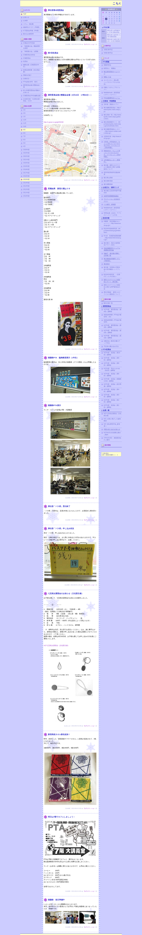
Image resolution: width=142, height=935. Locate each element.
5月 (24, 143)
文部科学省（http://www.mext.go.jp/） (112, 137)
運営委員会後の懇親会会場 (31, 86)
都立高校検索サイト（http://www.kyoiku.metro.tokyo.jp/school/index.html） (112, 124)
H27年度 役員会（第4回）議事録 (111, 390)
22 (109, 21)
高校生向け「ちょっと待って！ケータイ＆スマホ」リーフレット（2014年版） (112, 153)
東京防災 (107, 264)
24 (114, 21)
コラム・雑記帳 (28, 24)
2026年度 (26, 150)
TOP (24, 14)
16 (111, 19)
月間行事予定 (108, 50)
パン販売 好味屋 (110, 204)
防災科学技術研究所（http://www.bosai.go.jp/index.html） (112, 230)
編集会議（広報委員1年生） (31, 66)
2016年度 (26, 176)
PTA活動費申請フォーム (112, 98)
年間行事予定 (108, 53)
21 (106, 21)
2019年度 (26, 166)
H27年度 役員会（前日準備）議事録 (112, 385)
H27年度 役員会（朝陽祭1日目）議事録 (112, 380)
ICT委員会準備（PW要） (31, 30)
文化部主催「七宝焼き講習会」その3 (31, 100)
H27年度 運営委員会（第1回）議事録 (112, 337)
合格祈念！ (27, 78)
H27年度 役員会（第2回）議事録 (111, 401)
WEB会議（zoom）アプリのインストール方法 (112, 214)
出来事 (25, 21)
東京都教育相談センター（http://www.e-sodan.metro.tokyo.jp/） (112, 131)
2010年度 (26, 196)
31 (114, 23)
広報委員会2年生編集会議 (31, 95)
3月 (24, 110)
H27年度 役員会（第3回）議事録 (111, 396)
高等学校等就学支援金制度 (112, 173)
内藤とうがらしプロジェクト (112, 88)
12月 (24, 120)
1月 (24, 116)
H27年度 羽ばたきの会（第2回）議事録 (112, 369)
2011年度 (26, 192)
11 (116, 16)
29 (109, 23)
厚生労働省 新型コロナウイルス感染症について (112, 293)
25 (116, 21)
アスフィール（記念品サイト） (112, 200)
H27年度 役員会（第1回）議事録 (111, 406)
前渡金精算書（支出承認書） (31, 71)
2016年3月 (111, 9)
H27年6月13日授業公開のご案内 (112, 434)
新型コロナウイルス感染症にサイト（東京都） (112, 281)
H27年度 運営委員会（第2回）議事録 (112, 331)
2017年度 (26, 173)
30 (111, 23)
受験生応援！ (27, 75)
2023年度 (26, 153)
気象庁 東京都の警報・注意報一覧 (112, 254)
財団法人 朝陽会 (110, 68)
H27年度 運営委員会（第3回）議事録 (112, 326)
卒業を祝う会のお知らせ (112, 429)
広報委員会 (27, 58)
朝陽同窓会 (107, 65)
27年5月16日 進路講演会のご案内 (112, 439)
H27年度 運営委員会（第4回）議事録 (112, 310)
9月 (24, 130)
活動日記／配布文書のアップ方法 (112, 342)
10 (114, 16)
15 (109, 19)
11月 (24, 123)
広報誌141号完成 (29, 43)
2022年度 (26, 156)
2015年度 (26, 179)
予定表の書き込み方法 (111, 346)
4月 (24, 146)
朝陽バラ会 (107, 77)
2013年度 (26, 186)
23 (111, 21)
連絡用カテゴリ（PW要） (31, 27)
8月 (24, 133)
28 (106, 23)
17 (114, 19)
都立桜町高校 (108, 181)
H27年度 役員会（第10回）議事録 (112, 354)
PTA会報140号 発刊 (30, 82)
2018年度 (26, 169)
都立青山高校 (108, 178)
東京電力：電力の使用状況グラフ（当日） (112, 244)
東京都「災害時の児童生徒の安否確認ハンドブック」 (112, 269)
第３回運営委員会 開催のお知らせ (31, 91)
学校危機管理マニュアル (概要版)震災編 (112, 249)
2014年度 (26, 183)
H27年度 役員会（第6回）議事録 (111, 375)
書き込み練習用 (28, 34)
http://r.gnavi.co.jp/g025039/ (54, 122)
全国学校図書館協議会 (111, 196)
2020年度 (26, 163)
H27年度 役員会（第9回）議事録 (111, 359)
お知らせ (26, 17)
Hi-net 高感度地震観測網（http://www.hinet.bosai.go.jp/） (112, 238)
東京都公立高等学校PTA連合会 (112, 192)
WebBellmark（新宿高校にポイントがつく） (112, 93)
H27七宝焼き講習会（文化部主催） (56, 645)
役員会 (25, 61)
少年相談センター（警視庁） (112, 161)
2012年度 (26, 189)
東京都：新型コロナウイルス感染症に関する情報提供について (112, 167)
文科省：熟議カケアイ (111, 104)
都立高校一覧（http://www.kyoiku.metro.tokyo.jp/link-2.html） (112, 117)
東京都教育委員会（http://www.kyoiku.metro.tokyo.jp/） (112, 109)
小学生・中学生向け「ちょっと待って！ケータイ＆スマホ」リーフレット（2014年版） (112, 144)
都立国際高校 (108, 184)
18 (116, 19)
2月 (24, 113)
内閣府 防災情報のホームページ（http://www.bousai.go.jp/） (112, 223)
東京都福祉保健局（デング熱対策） (112, 260)
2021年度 (26, 159)
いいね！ (92, 44)
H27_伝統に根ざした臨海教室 (112, 420)
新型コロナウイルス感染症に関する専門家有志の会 (112, 287)
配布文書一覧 (108, 303)
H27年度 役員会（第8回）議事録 (111, 364)
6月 (24, 140)
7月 (24, 136)
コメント (87, 44)
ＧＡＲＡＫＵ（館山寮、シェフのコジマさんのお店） (112, 82)
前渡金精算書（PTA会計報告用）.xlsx (112, 316)
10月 (24, 126)
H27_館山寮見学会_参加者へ (112, 425)
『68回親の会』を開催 (30, 51)
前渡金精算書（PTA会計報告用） (112, 321)
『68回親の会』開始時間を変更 (31, 47)
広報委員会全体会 (29, 55)
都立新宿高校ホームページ (112, 73)
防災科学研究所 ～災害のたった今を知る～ (112, 275)
